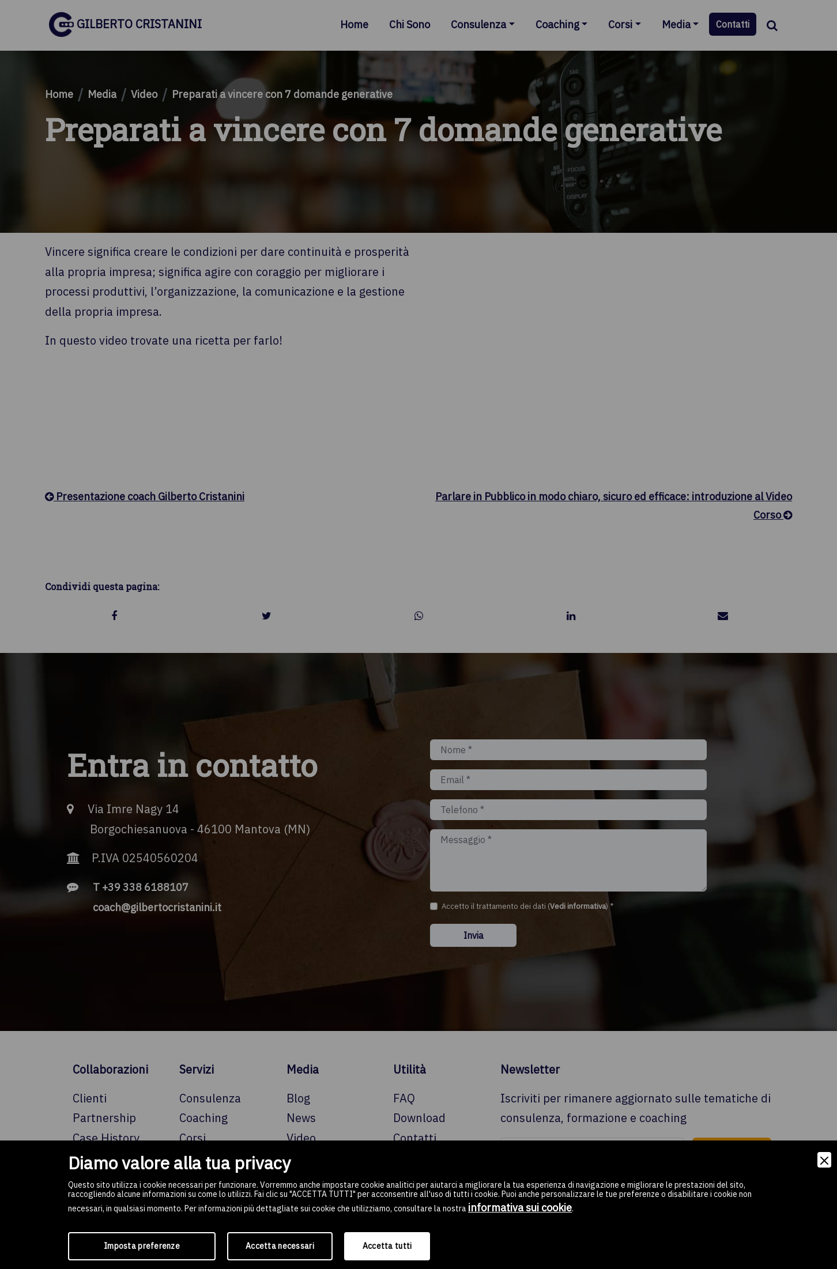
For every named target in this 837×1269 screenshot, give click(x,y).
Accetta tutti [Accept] (387, 1246)
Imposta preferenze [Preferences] (142, 1246)
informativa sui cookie (520, 1207)
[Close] (824, 1160)
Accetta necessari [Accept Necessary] (280, 1246)
